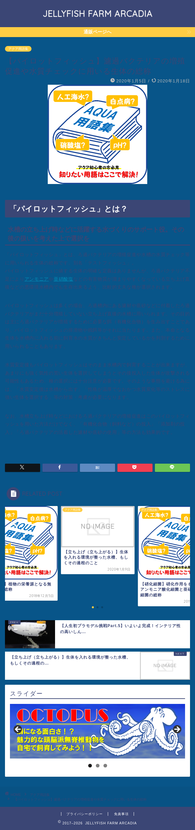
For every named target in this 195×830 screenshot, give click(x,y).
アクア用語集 (18, 49)
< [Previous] (18, 730)
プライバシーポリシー (84, 814)
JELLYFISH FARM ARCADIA (97, 13)
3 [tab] (105, 765)
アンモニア (37, 279)
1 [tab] (90, 765)
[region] (97, 731)
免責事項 (121, 814)
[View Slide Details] (97, 731)
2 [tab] (97, 765)
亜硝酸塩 (63, 279)
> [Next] (177, 730)
